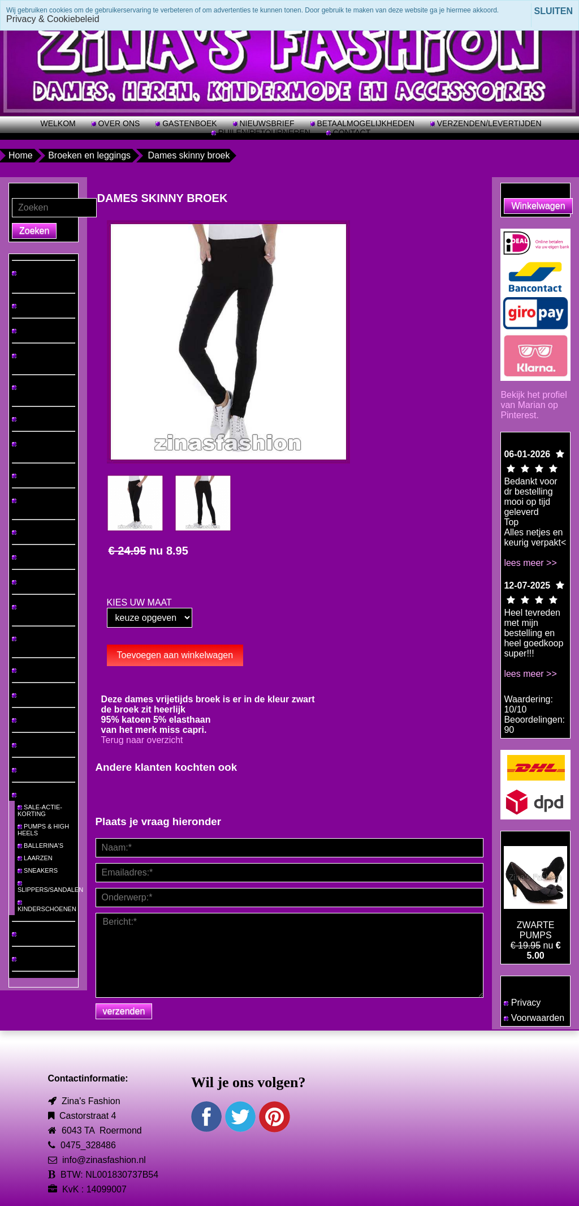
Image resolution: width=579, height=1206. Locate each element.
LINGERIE (29, 670)
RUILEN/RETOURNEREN (263, 132)
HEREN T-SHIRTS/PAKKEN (36, 359)
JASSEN (27, 581)
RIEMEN (27, 769)
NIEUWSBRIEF (266, 123)
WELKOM (57, 123)
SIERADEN (31, 719)
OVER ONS (118, 123)
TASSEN (27, 744)
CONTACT (351, 132)
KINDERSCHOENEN (47, 906)
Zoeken (34, 230)
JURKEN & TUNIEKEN (30, 390)
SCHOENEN (32, 794)
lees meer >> (530, 563)
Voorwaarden (534, 1018)
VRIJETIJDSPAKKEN (42, 504)
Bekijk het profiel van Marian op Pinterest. (533, 405)
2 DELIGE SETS (38, 532)
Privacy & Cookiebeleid (53, 19)
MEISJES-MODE (39, 933)
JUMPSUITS (32, 556)
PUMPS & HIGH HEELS (43, 829)
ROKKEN (28, 475)
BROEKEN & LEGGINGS (33, 447)
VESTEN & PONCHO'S (30, 610)
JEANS (25, 418)
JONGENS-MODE (40, 958)
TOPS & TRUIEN (39, 330)
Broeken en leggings (89, 155)
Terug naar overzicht (142, 740)
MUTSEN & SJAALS (31, 642)
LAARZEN (35, 858)
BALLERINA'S (40, 845)
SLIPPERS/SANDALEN (48, 887)
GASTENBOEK (188, 123)
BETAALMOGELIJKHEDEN (364, 123)
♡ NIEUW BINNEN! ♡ (42, 276)
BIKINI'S (26, 695)
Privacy (522, 1002)
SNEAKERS (38, 870)
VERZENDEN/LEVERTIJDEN (488, 123)
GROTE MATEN (37, 305)
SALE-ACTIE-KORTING (40, 810)
